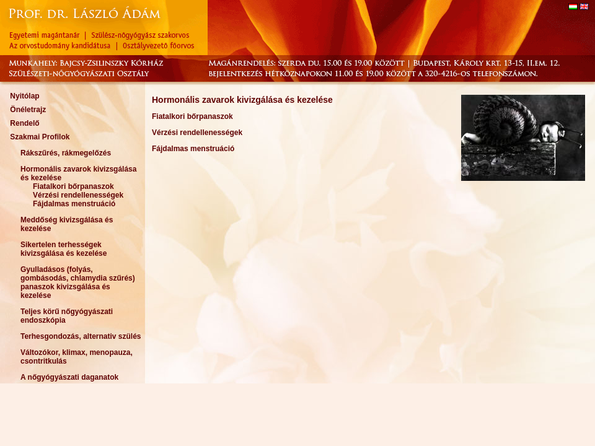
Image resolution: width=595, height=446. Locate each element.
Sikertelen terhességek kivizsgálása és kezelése (63, 249)
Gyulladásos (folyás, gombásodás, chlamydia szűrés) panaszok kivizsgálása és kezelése (77, 282)
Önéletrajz (28, 109)
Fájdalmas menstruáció (74, 203)
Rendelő (24, 123)
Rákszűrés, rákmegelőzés (65, 153)
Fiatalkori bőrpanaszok (73, 186)
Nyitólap (24, 96)
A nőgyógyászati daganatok (69, 377)
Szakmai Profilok (39, 137)
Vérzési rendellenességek (78, 195)
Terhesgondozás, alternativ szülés (80, 336)
